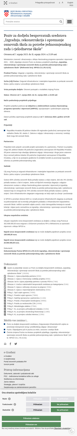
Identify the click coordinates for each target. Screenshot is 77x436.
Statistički (6, 415)
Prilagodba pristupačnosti (45, 3)
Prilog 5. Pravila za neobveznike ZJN (21, 303)
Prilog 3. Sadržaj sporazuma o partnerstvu (23, 298)
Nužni (4, 404)
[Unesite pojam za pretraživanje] (15, 22)
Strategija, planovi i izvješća (14, 384)
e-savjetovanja (9, 359)
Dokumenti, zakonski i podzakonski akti (19, 374)
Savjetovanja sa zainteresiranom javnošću (20, 387)
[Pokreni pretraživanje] (61, 21)
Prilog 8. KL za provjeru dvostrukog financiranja (25, 312)
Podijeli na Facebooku (10, 344)
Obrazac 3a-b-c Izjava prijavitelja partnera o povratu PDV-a (29, 282)
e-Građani (7, 356)
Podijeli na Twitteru (15, 344)
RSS (71, 5)
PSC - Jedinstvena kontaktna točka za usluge (21, 376)
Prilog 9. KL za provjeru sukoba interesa (22, 314)
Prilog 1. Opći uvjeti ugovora (18, 293)
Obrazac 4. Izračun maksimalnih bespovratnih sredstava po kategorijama (35, 284)
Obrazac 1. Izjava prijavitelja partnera (21, 276)
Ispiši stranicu (5, 344)
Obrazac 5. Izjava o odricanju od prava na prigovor (26, 287)
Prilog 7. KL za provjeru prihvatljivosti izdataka (24, 309)
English (70, 3)
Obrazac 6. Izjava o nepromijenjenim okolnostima (26, 290)
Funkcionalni (7, 409)
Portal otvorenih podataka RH (15, 362)
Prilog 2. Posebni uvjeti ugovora (19, 295)
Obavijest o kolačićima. (63, 428)
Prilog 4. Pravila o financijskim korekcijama (23, 301)
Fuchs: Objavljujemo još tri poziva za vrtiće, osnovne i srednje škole (32, 330)
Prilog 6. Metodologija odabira (18, 306)
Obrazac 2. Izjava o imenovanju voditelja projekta (26, 279)
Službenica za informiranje (14, 379)
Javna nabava (9, 382)
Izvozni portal (9, 364)
